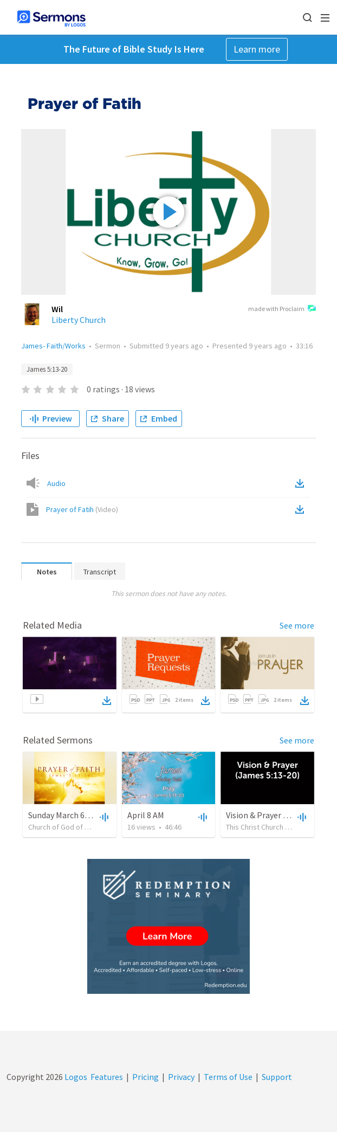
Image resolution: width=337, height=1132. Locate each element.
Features (106, 1076)
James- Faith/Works (53, 346)
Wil (57, 308)
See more (297, 625)
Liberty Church (78, 319)
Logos (75, 1076)
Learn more (257, 49)
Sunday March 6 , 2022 (67, 815)
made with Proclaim (282, 309)
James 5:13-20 (47, 369)
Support (277, 1076)
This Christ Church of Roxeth (271, 827)
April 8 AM (145, 815)
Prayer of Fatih (82, 509)
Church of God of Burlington (73, 827)
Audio (56, 483)
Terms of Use (228, 1076)
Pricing (145, 1076)
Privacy (181, 1076)
